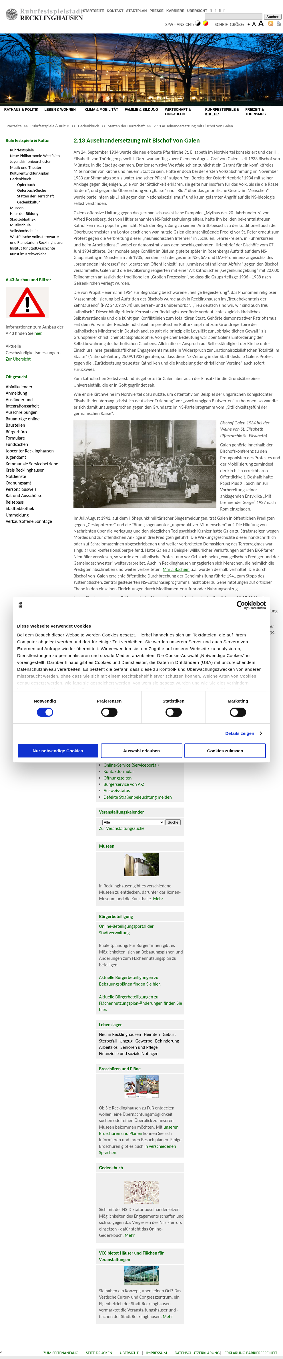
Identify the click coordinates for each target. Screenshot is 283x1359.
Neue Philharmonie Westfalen (35, 155)
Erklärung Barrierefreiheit (251, 1352)
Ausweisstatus (117, 790)
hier (37, 333)
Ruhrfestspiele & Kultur (50, 125)
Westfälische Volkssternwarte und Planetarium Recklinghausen (37, 239)
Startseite (14, 125)
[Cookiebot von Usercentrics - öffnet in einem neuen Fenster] (241, 605)
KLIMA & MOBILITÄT (101, 110)
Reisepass (15, 502)
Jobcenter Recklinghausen (30, 451)
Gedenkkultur (28, 202)
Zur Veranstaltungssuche (122, 828)
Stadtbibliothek (22, 219)
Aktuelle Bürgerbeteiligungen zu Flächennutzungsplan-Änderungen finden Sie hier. (140, 1003)
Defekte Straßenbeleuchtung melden (138, 797)
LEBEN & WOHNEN (60, 110)
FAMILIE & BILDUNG (141, 110)
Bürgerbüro (16, 431)
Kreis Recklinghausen (25, 470)
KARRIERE (175, 11)
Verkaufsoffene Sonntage (29, 521)
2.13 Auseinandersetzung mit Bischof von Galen (193, 125)
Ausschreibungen (21, 412)
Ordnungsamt (18, 483)
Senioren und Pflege (139, 1047)
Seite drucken (99, 1352)
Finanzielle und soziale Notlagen (129, 1053)
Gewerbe (143, 1041)
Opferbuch (26, 184)
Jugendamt (16, 457)
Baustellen (15, 425)
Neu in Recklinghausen (120, 1034)
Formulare (15, 438)
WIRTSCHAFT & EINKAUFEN (178, 112)
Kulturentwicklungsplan (29, 173)
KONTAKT (115, 11)
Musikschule (20, 225)
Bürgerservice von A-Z (124, 784)
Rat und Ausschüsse (24, 495)
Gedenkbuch (88, 125)
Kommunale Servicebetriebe (32, 463)
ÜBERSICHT (197, 11)
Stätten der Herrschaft (126, 125)
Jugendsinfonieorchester (30, 161)
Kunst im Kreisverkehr (28, 253)
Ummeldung (17, 515)
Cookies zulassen (225, 750)
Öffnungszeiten (118, 778)
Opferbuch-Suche (31, 190)
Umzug (125, 1041)
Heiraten (152, 1034)
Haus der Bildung (24, 213)
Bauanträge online (23, 419)
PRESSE (157, 11)
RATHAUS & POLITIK (21, 110)
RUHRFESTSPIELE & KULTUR (222, 112)
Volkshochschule (24, 230)
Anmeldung (16, 393)
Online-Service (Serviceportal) (131, 765)
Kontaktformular (119, 771)
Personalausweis (21, 489)
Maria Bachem (176, 569)
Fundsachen (17, 444)
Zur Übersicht (18, 359)
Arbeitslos (108, 1047)
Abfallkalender (19, 386)
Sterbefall (108, 1041)
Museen (16, 207)
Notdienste (16, 476)
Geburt (169, 1034)
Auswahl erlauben (141, 750)
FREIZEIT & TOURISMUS (255, 112)
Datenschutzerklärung (197, 1352)
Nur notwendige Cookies (58, 750)
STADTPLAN (136, 11)
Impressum (156, 1352)
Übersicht (129, 1352)
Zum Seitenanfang (60, 1352)
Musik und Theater (25, 167)
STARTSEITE (93, 11)
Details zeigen (239, 733)
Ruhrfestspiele (22, 150)
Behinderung (167, 1041)
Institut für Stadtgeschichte (32, 248)
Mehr (158, 898)
